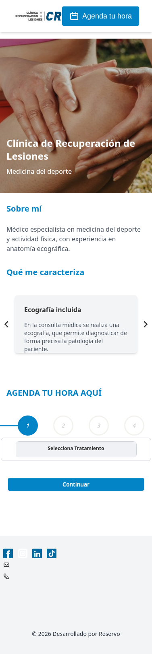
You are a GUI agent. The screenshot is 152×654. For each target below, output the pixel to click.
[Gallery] (76, 324)
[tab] (28, 425)
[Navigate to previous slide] (6, 324)
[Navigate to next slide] (145, 324)
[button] (76, 483)
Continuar (76, 484)
